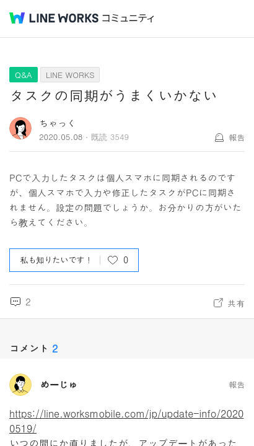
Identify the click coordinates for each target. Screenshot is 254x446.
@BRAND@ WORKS (54, 18)
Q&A (23, 75)
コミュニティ (128, 18)
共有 (236, 303)
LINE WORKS (70, 75)
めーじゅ (58, 384)
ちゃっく (57, 122)
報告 (237, 137)
